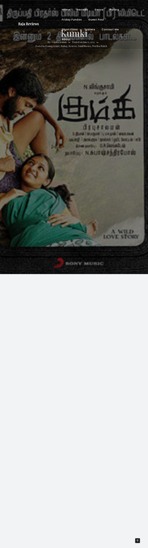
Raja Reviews (28, 24)
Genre (99, 10)
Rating (114, 10)
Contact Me (110, 29)
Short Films (70, 29)
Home (66, 10)
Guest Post (96, 19)
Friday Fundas (72, 19)
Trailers (89, 29)
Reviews (82, 10)
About (66, 39)
